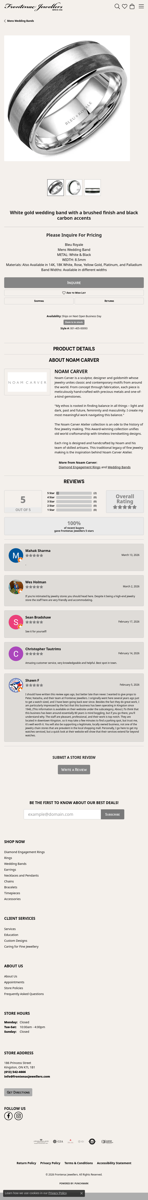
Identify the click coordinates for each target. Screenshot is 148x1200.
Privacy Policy (50, 1163)
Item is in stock (74, 322)
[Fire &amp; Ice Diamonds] (70, 1141)
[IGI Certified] (81, 1141)
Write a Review (74, 769)
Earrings (10, 870)
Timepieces (12, 893)
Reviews (74, 481)
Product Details (74, 349)
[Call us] (27, 1076)
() (95, 493)
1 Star (51, 510)
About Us (10, 976)
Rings (8, 858)
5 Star (51, 493)
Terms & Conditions (79, 1163)
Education (11, 935)
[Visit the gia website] (58, 1141)
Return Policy (26, 1163)
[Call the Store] (15, 1072)
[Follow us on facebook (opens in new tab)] (8, 1116)
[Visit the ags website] (41, 1141)
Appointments (14, 982)
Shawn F (32, 680)
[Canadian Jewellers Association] (107, 1141)
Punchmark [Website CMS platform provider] (82, 1183)
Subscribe (112, 814)
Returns (109, 301)
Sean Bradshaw (38, 617)
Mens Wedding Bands (20, 21)
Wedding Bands (119, 467)
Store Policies (13, 988)
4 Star (51, 497)
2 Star (51, 505)
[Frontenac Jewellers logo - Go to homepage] (33, 6)
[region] (74, 105)
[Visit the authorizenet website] (92, 1141)
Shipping (39, 301)
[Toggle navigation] (141, 6)
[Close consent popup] (81, 1193)
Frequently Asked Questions (24, 994)
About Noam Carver (74, 360)
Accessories (12, 899)
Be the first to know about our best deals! (74, 802)
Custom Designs (15, 941)
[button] (117, 6)
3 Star (51, 501)
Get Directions (18, 1092)
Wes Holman (35, 582)
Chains (9, 881)
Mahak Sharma (38, 550)
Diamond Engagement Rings (79, 467)
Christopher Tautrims (43, 649)
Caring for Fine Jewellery (21, 946)
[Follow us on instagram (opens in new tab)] (18, 1116)
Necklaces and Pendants (21, 875)
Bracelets (10, 887)
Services (10, 929)
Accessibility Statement (114, 1163)
